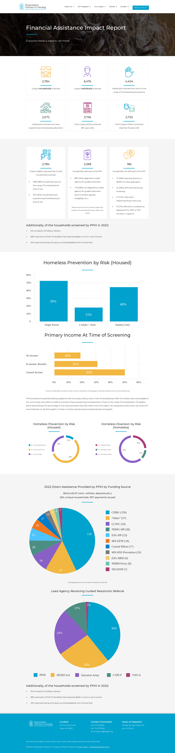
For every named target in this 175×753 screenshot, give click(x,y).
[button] (69, 6)
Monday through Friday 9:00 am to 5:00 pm (133, 725)
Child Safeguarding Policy (99, 747)
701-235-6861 (99, 725)
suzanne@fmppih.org (104, 732)
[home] (32, 6)
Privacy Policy (82, 747)
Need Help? (140, 8)
